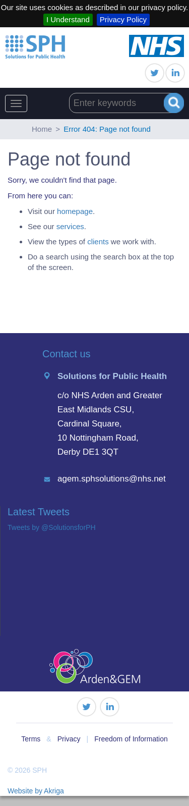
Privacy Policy (123, 19)
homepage (75, 211)
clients (98, 241)
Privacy (69, 739)
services (70, 226)
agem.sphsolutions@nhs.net (111, 478)
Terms (30, 739)
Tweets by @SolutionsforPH (52, 527)
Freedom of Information (131, 739)
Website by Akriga (36, 791)
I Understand (68, 19)
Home (42, 129)
